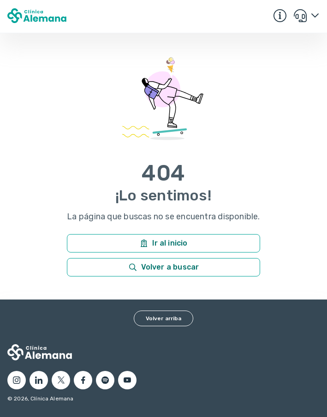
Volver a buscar (163, 267)
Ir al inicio (163, 243)
